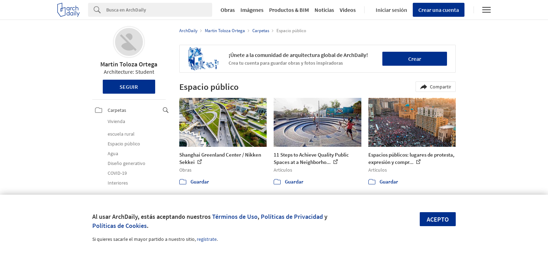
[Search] (159, 10)
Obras (228, 10)
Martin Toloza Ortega (128, 64)
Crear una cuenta (438, 9)
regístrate (207, 239)
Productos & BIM (289, 10)
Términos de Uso (235, 217)
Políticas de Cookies (119, 226)
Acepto (438, 219)
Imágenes (252, 10)
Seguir (129, 86)
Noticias (324, 10)
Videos (348, 10)
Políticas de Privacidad (292, 217)
